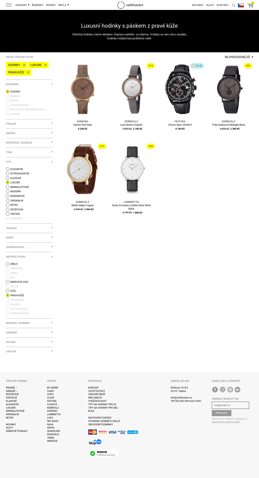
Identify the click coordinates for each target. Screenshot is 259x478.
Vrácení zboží (96, 394)
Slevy (9, 427)
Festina (52, 401)
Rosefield (53, 434)
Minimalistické (15, 411)
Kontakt (93, 387)
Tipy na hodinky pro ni (102, 404)
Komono (52, 411)
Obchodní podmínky (100, 424)
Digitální (11, 397)
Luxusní (35, 65)
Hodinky (14, 65)
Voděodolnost (97, 401)
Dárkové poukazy (17, 431)
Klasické (11, 401)
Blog (91, 411)
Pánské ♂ (11, 387)
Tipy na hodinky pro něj (103, 407)
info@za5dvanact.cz (181, 397)
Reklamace (95, 397)
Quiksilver (53, 431)
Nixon (50, 427)
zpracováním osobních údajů (226, 422)
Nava (50, 424)
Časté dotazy (96, 391)
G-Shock (52, 404)
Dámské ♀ (12, 391)
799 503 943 (177, 401)
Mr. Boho (52, 421)
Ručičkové (12, 394)
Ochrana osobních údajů (104, 421)
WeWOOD (52, 441)
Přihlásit (221, 413)
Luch (50, 417)
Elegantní (12, 404)
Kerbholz (53, 407)
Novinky (11, 424)
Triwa (50, 437)
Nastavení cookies (99, 417)
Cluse (50, 397)
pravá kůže (16, 72)
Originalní (12, 414)
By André (52, 387)
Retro (9, 417)
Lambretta (54, 414)
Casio (50, 391)
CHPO (50, 394)
